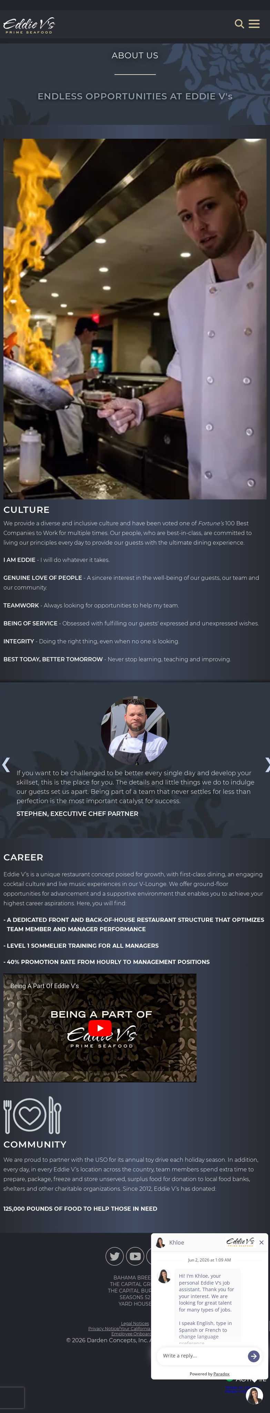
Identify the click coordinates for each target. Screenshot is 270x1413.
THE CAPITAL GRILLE (135, 1284)
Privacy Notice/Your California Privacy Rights (134, 1328)
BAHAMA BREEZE (135, 1278)
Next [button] (265, 763)
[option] (135, 757)
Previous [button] (5, 763)
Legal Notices (135, 1323)
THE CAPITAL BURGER (135, 1291)
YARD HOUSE (135, 1304)
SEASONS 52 (135, 1297)
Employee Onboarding (135, 1333)
